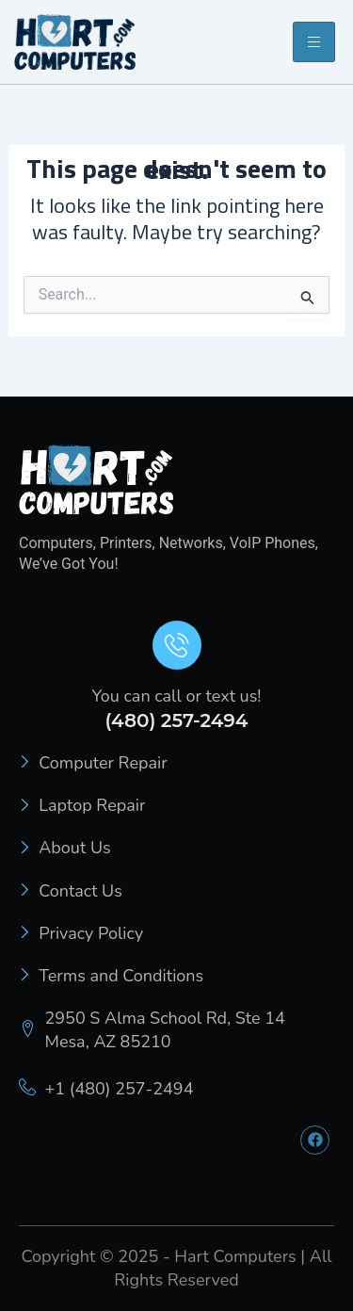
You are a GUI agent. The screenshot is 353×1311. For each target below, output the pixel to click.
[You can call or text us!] (176, 645)
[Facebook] (314, 1140)
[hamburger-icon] (314, 42)
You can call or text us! (177, 696)
